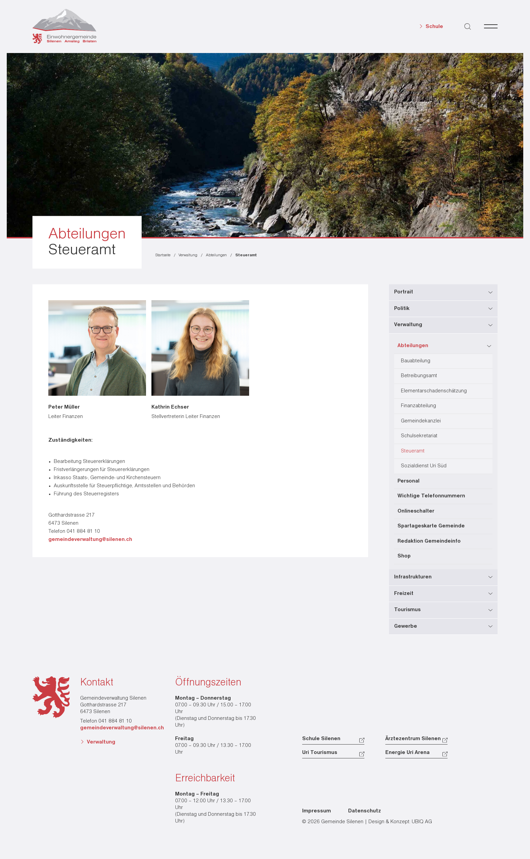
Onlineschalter (415, 511)
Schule (434, 26)
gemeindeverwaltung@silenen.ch (90, 539)
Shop (404, 556)
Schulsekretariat (419, 436)
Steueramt (413, 451)
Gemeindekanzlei (421, 421)
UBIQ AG (422, 821)
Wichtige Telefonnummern (431, 496)
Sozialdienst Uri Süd (424, 466)
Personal (408, 481)
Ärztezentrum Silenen (413, 738)
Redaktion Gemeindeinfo (429, 541)
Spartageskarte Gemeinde (431, 526)
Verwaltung (101, 742)
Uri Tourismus (319, 752)
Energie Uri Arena (407, 752)
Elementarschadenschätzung (434, 391)
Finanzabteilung (418, 406)
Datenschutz (364, 811)
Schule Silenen (321, 738)
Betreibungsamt (419, 376)
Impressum (316, 811)
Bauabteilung (415, 361)
